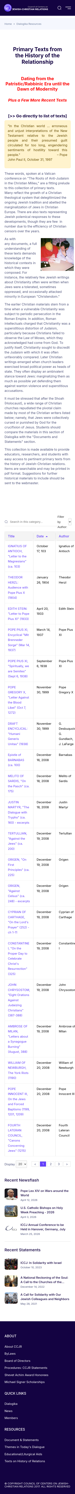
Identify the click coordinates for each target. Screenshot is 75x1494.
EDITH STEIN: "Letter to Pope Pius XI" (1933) (18, 614)
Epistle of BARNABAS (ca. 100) (16, 760)
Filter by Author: (65, 522)
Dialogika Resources (28, 23)
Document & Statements (22, 1440)
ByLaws (10, 1353)
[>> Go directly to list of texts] (37, 115)
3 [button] (59, 1164)
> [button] (67, 1164)
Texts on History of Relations (25, 1461)
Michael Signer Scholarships (25, 1382)
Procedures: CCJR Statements (26, 1368)
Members (11, 1418)
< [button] (35, 1164)
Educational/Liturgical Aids (23, 1454)
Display (16, 1164)
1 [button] (43, 1164)
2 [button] (51, 1164)
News (9, 1411)
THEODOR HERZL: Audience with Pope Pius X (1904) (18, 587)
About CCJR (13, 1346)
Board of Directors (17, 1361)
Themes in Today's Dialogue (25, 1447)
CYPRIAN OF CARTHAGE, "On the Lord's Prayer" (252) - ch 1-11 (18, 922)
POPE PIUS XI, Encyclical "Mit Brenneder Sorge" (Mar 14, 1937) (19, 640)
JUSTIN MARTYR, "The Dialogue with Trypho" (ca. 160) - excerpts (18, 812)
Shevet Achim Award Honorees (26, 1375)
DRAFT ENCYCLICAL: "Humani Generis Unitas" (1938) (18, 734)
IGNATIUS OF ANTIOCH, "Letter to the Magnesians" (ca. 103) (17, 556)
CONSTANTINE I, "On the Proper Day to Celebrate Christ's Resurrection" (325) (18, 958)
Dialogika (11, 1404)
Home (8, 23)
